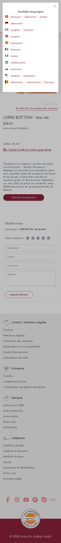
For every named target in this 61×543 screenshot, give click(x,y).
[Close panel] (55, 6)
